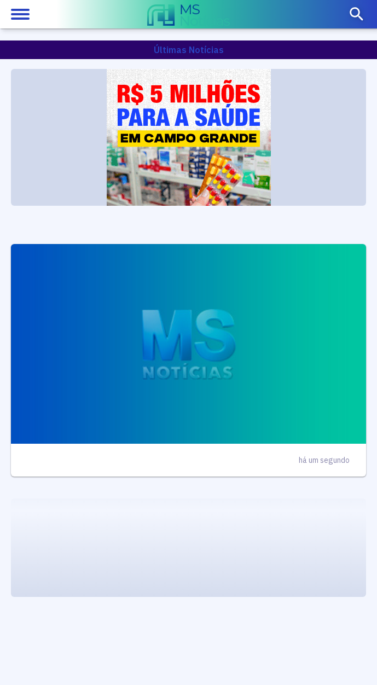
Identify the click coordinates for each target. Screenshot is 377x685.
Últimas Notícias (189, 49)
